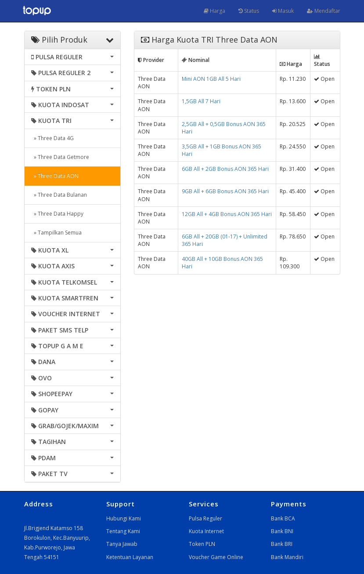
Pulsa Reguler (205, 518)
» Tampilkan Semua (56, 232)
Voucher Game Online (216, 557)
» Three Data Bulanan (59, 195)
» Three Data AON (55, 176)
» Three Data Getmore (60, 157)
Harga (214, 10)
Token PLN (202, 544)
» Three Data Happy (57, 213)
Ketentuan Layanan (129, 557)
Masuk (283, 10)
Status (248, 10)
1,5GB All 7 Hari (201, 101)
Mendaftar (323, 10)
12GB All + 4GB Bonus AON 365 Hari (227, 214)
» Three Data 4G (52, 138)
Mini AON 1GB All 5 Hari (211, 79)
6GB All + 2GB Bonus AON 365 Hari (225, 169)
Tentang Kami (123, 531)
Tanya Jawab (121, 544)
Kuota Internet (206, 531)
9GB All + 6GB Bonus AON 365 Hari (225, 191)
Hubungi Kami (123, 518)
